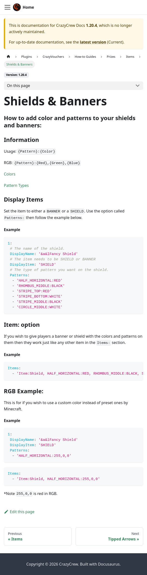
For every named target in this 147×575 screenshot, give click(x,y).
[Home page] (8, 56)
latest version (93, 42)
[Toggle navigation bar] (7, 7)
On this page (18, 85)
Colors (9, 174)
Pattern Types (16, 185)
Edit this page (19, 511)
